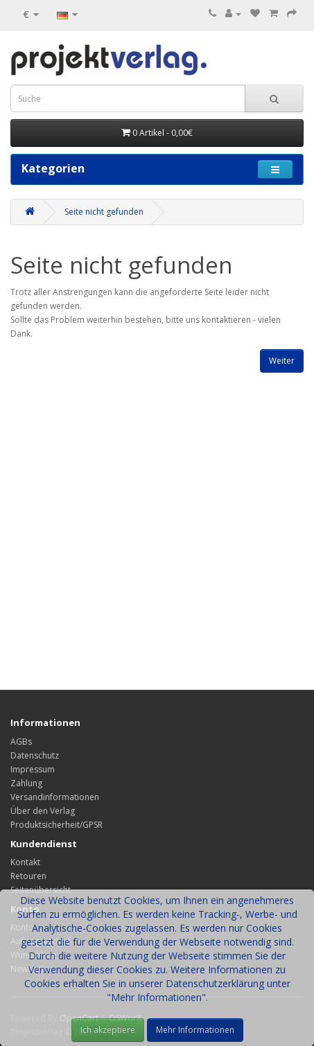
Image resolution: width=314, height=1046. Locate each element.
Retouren (28, 876)
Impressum (32, 769)
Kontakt (25, 862)
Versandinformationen (54, 797)
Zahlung (26, 783)
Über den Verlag (42, 811)
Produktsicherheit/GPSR (56, 825)
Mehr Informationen (195, 1030)
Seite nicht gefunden (103, 212)
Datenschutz (34, 755)
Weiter (282, 360)
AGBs (21, 741)
